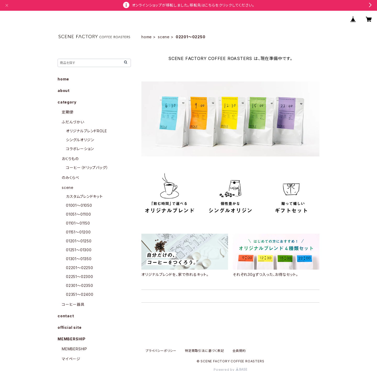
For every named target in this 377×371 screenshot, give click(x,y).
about (64, 90)
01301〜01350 (79, 259)
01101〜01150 (78, 223)
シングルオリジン (80, 140)
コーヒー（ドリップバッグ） (87, 167)
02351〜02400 (79, 294)
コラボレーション (80, 148)
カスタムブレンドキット (84, 196)
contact (66, 316)
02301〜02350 (79, 285)
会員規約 (239, 351)
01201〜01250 (79, 241)
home (146, 37)
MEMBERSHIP (74, 349)
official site (69, 327)
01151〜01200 (78, 232)
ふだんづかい (73, 122)
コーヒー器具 (73, 304)
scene (164, 37)
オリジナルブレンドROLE (86, 131)
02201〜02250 (79, 267)
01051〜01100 (78, 214)
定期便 (67, 112)
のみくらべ (70, 177)
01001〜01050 (79, 205)
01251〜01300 (79, 250)
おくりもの (70, 158)
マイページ (71, 359)
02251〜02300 (79, 276)
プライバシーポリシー (161, 351)
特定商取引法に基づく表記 (204, 351)
